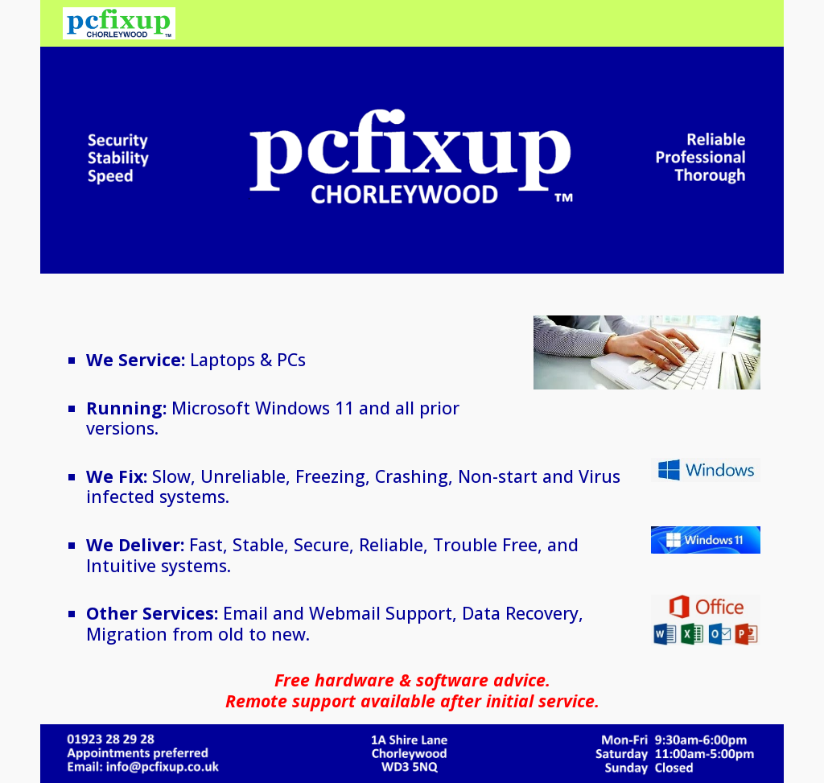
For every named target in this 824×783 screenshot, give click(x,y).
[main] (265, 380)
